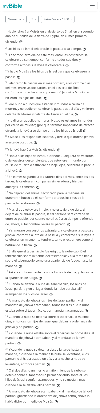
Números (15, 19)
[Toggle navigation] (92, 5)
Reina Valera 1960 (57, 19)
